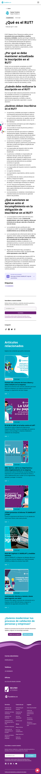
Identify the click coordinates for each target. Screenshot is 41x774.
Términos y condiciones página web (31, 724)
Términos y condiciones (30, 718)
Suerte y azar (19, 720)
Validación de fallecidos (8, 717)
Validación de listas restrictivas (9, 712)
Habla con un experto (14, 634)
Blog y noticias (19, 727)
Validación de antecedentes (8, 708)
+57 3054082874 (9, 671)
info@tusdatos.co (9, 659)
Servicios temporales (18, 717)
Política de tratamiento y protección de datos (30, 713)
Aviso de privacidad (31, 707)
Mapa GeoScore (19, 734)
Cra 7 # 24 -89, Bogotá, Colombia (13, 681)
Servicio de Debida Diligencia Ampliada (9, 736)
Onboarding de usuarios (19, 708)
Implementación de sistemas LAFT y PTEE (9, 722)
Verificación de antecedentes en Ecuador (9, 731)
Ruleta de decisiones (18, 737)
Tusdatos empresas (9, 726)
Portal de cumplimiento (19, 730)
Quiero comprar (28, 634)
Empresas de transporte (19, 712)
